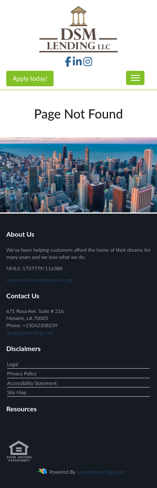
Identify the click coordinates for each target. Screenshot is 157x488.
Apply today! (30, 78)
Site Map (16, 392)
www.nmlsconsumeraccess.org (39, 279)
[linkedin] (77, 63)
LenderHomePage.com (101, 472)
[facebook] (68, 63)
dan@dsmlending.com (30, 333)
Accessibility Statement (32, 383)
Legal (12, 364)
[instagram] (87, 63)
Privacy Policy (21, 373)
